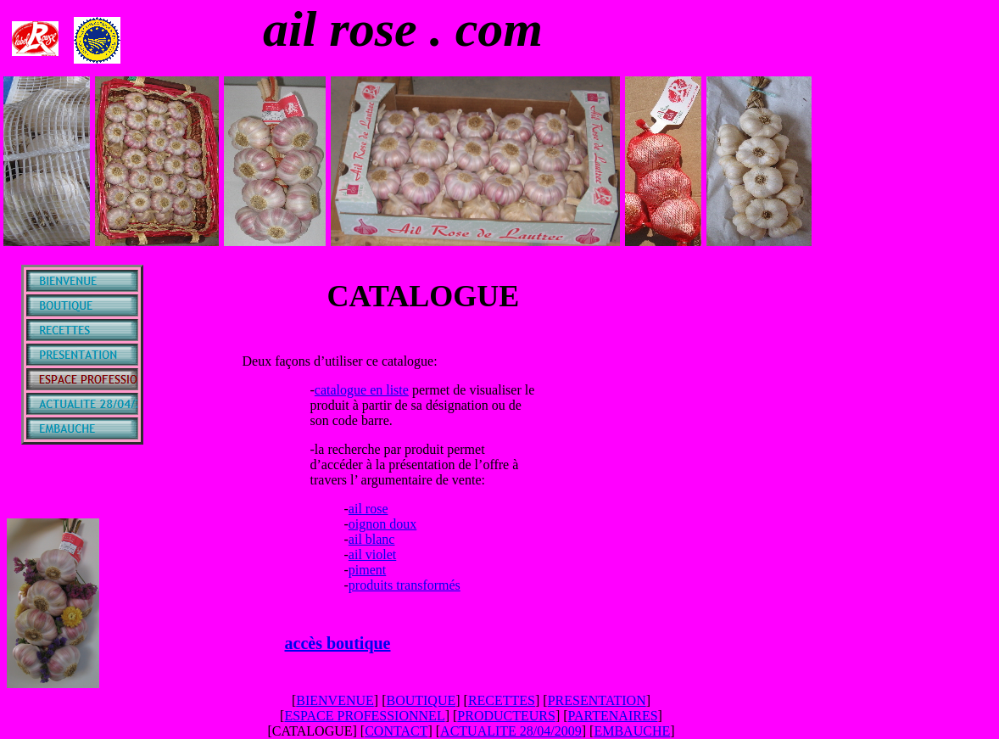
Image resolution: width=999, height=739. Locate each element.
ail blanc (372, 539)
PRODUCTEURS (506, 715)
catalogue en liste (362, 390)
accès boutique (338, 643)
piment (367, 570)
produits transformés (404, 585)
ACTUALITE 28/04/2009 (511, 731)
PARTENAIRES (613, 715)
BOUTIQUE (420, 700)
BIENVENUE (335, 700)
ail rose (368, 508)
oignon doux (382, 524)
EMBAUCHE (632, 731)
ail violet (372, 554)
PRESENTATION (597, 700)
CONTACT (396, 731)
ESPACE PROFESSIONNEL (364, 715)
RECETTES (501, 700)
